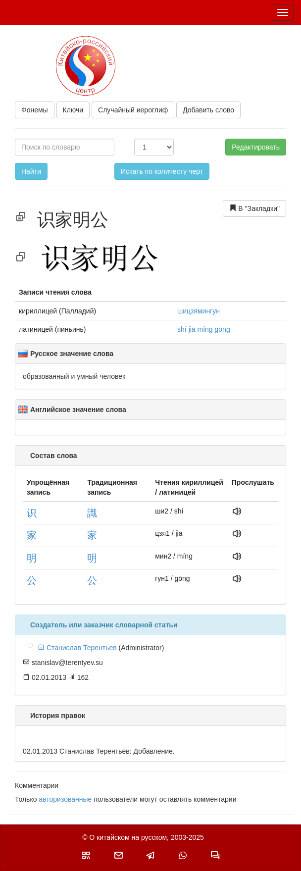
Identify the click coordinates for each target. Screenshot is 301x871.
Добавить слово (208, 110)
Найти (31, 171)
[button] (86, 855)
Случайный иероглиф (133, 110)
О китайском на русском (128, 837)
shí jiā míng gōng (203, 329)
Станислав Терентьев (77, 648)
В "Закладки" (254, 208)
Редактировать (256, 147)
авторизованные (65, 799)
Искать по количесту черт (162, 171)
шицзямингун (198, 311)
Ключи (73, 110)
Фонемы (34, 110)
